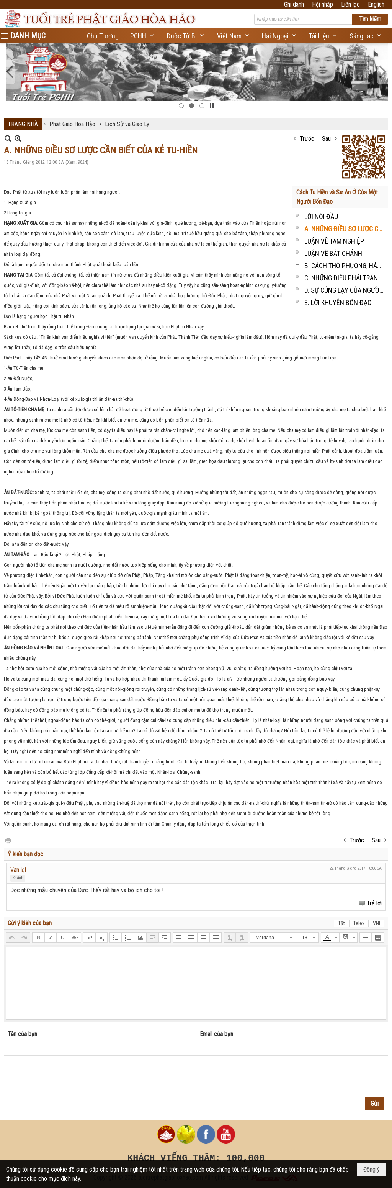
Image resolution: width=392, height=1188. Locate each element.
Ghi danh (294, 4)
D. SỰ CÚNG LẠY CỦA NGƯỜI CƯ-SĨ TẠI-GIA (345, 290)
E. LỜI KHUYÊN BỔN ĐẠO (338, 302)
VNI (376, 923)
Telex (358, 923)
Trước (307, 138)
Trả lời (374, 903)
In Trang (7, 840)
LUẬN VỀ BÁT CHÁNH (333, 253)
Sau (326, 138)
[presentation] (66, 1075)
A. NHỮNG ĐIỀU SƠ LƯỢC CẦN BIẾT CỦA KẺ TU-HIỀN (345, 229)
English (376, 4)
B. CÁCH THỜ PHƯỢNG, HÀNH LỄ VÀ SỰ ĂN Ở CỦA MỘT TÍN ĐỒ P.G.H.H (345, 266)
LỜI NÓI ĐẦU (321, 217)
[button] (142, 35)
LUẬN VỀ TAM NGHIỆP (334, 241)
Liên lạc (350, 4)
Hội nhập (322, 4)
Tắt (341, 923)
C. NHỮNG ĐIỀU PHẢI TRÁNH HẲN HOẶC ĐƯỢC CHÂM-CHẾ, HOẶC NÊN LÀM (345, 278)
